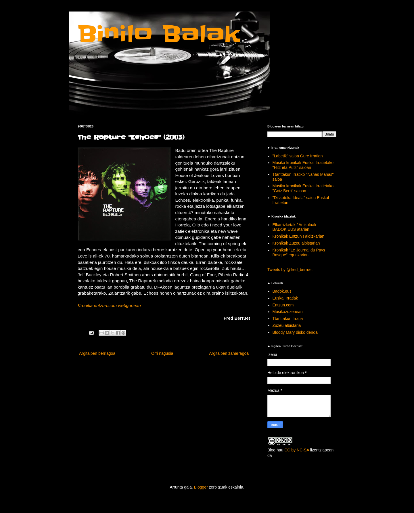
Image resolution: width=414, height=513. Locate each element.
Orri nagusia (162, 353)
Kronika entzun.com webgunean (109, 305)
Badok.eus (282, 291)
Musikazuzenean (288, 311)
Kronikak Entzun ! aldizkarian (299, 236)
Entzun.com (283, 305)
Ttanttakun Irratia (288, 318)
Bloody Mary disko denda (295, 332)
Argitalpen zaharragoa (229, 353)
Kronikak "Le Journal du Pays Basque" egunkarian (299, 252)
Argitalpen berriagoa (97, 353)
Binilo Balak (159, 34)
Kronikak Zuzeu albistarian (296, 243)
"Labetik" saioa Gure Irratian (298, 156)
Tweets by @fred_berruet (290, 269)
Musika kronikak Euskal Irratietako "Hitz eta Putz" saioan (303, 165)
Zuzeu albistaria (287, 325)
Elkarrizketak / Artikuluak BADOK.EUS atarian (295, 227)
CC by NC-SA (296, 450)
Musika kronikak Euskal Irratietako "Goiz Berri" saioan (303, 188)
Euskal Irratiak (285, 298)
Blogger (201, 487)
